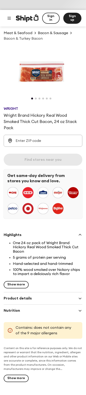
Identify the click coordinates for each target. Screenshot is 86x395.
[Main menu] (9, 18)
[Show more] (16, 378)
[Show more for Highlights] (16, 284)
